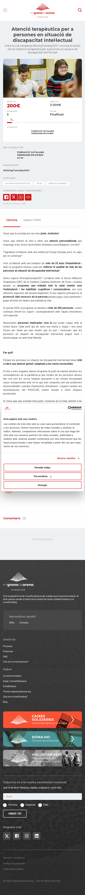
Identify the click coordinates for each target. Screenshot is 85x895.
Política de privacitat (14, 863)
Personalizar (42, 476)
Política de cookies (13, 869)
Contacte (23, 622)
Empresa (30, 804)
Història (11, 220)
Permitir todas (42, 467)
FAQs (11, 622)
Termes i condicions (13, 857)
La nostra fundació (12, 676)
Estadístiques (9, 686)
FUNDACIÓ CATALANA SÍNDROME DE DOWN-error (30, 155)
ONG (5, 656)
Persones (7, 646)
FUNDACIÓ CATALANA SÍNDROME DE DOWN (42, 132)
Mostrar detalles (66, 458)
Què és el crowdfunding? (15, 696)
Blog (5, 702)
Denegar (42, 485)
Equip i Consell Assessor (15, 681)
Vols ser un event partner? (16, 662)
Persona (12, 804)
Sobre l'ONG (32, 220)
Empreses (8, 651)
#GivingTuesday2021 (16, 170)
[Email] (42, 796)
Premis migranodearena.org (17, 691)
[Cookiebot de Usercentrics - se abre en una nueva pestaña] (67, 408)
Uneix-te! (14, 813)
